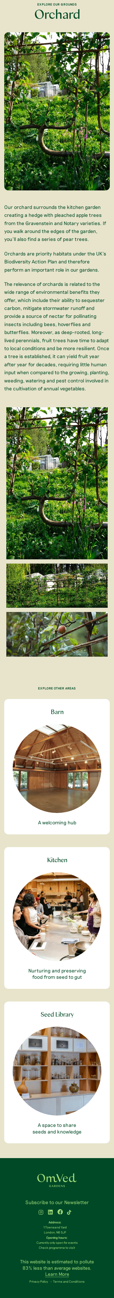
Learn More (57, 1274)
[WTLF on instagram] (41, 1213)
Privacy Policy (38, 1281)
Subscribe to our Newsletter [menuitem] (57, 1202)
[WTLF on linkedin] (50, 1213)
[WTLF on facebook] (60, 1213)
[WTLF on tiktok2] (69, 1213)
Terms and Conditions (69, 1281)
